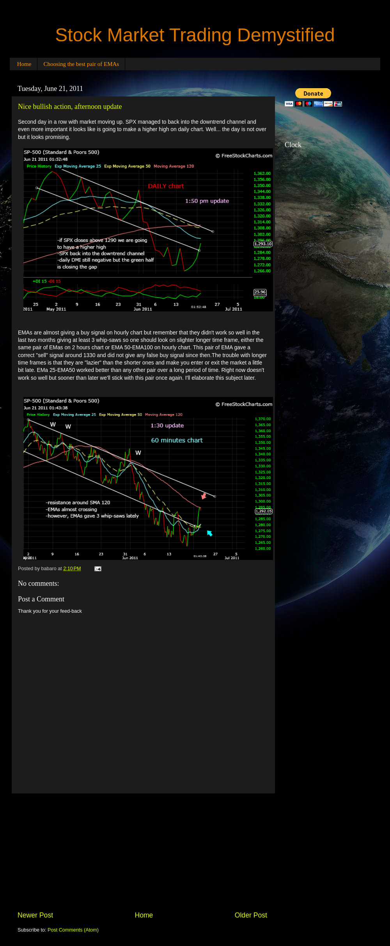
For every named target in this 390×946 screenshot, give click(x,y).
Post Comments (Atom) (73, 930)
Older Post (251, 915)
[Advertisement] (142, 852)
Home (24, 64)
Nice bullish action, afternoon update (70, 106)
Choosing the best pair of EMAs (81, 64)
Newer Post (35, 915)
